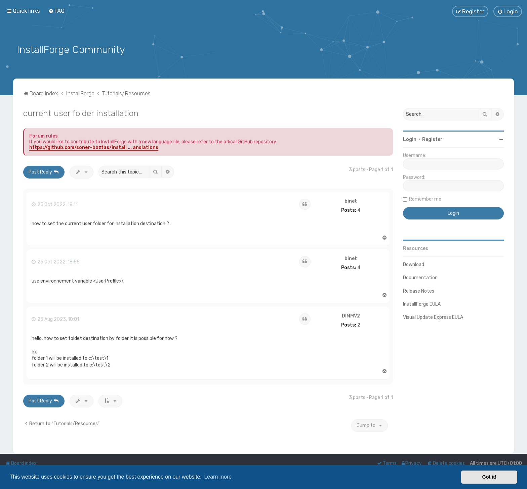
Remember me (425, 198)
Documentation (420, 276)
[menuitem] (56, 11)
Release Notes (418, 290)
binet (350, 200)
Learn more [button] (218, 477)
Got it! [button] (489, 477)
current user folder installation (80, 112)
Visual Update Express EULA (433, 316)
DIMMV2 (351, 314)
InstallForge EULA (422, 303)
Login (409, 138)
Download (413, 263)
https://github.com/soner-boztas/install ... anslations (93, 146)
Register (432, 138)
